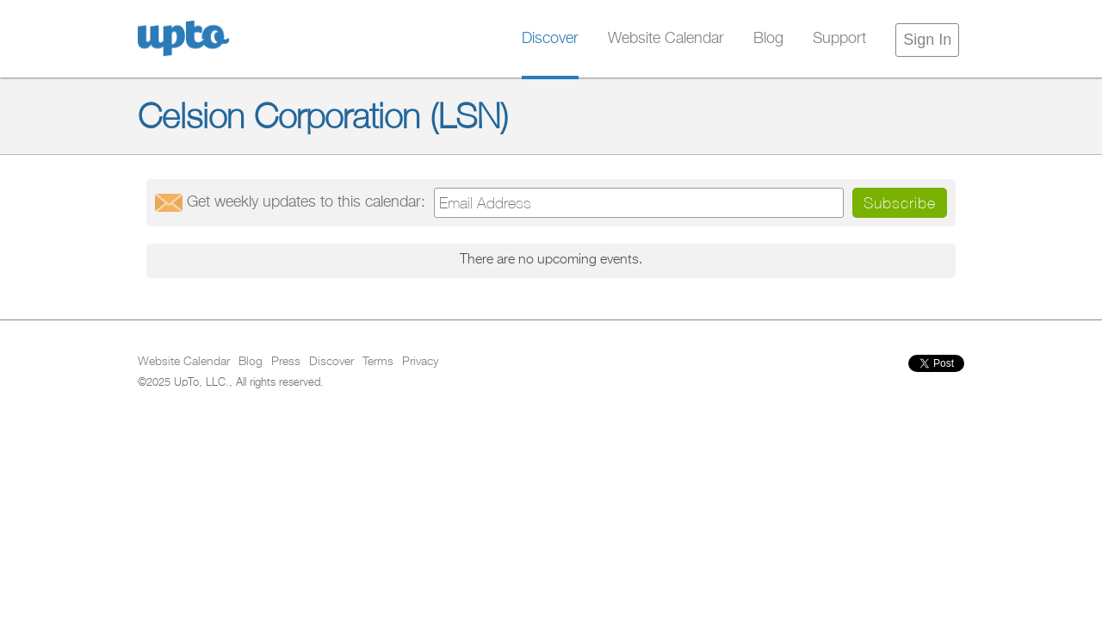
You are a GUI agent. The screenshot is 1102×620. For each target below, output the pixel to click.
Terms (377, 362)
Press (285, 362)
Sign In (927, 39)
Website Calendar (666, 38)
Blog (768, 38)
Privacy (420, 362)
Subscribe (900, 203)
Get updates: (306, 202)
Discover (550, 38)
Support (839, 38)
